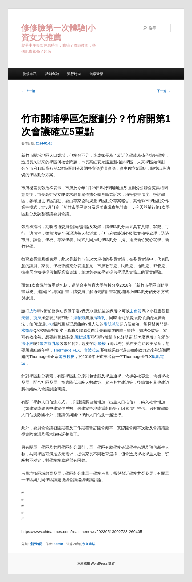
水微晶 (27, 330)
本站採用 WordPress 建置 (96, 564)
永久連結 (88, 544)
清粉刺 (99, 317)
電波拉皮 (67, 356)
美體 (25, 317)
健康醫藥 (96, 74)
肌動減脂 (82, 337)
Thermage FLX (66, 350)
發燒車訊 (29, 74)
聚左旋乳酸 (50, 343)
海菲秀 (79, 317)
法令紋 (27, 343)
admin (58, 544)
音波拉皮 (92, 350)
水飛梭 (100, 343)
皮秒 (33, 311)
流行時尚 (74, 74)
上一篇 (28, 91)
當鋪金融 (52, 74)
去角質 (136, 311)
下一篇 (163, 91)
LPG (49, 324)
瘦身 (37, 317)
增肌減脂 (112, 324)
